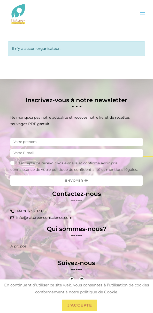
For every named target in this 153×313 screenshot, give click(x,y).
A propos (18, 246)
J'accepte (79, 305)
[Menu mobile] (142, 14)
